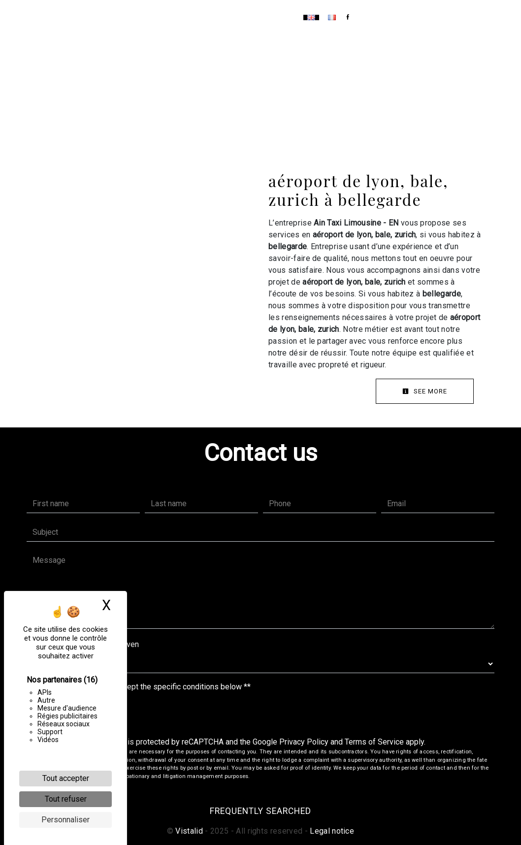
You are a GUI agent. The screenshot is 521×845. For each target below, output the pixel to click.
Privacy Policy (303, 742)
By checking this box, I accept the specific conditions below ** (143, 686)
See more (424, 391)
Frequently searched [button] (260, 811)
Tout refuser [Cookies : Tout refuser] (66, 799)
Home (183, 17)
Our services (229, 17)
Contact (280, 17)
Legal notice (331, 831)
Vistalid (189, 831)
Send (261, 715)
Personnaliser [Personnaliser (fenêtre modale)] (65, 819)
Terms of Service (374, 742)
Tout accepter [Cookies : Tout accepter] (65, 778)
